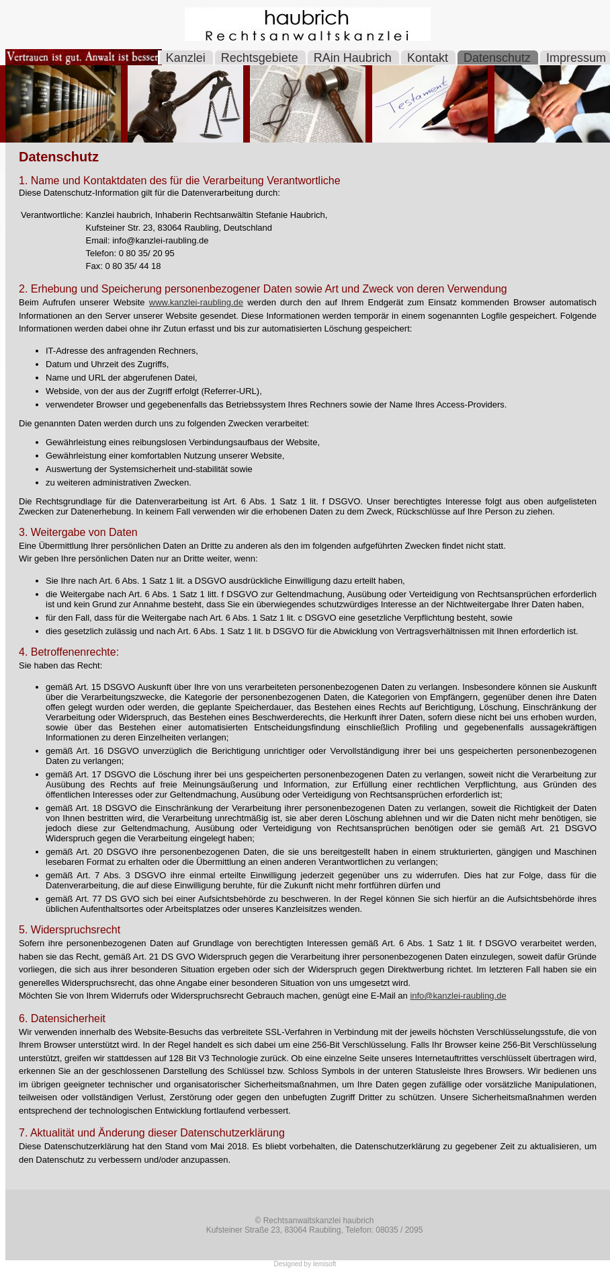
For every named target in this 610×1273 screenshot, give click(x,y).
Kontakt (429, 58)
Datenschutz (499, 58)
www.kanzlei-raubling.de (196, 302)
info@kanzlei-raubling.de (458, 996)
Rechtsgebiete (261, 58)
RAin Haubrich (354, 58)
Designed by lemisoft (305, 1264)
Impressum (576, 58)
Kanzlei (187, 58)
